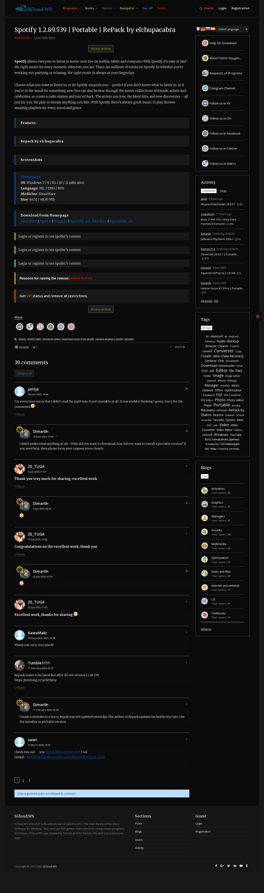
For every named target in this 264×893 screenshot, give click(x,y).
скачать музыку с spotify (109, 338)
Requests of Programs (221, 73)
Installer (29, 221)
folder (207, 376)
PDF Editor (207, 400)
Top (204, 476)
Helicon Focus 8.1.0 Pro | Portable (222, 288)
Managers (218, 516)
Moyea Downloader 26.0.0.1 (218, 204)
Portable (221, 405)
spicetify (129, 338)
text (240, 420)
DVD (205, 371)
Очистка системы (228, 449)
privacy (236, 405)
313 (205, 258)
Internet (211, 380)
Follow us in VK (216, 103)
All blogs (206, 629)
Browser (211, 346)
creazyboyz (207, 214)
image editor (232, 376)
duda (204, 199)
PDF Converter (232, 395)
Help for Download (218, 43)
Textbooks (218, 613)
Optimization (233, 390)
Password (208, 395)
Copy (238, 351)
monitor (225, 385)
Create (206, 356)
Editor (222, 370)
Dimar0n (24, 346)
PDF (219, 395)
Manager (212, 385)
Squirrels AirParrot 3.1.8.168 (218, 273)
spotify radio (34, 338)
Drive (240, 366)
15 (237, 239)
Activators (218, 489)
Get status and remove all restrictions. (54, 296)
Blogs (206, 467)
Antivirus (210, 341)
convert (207, 351)
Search (207, 8)
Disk (221, 361)
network (207, 390)
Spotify (22, 338)
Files (239, 370)
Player (208, 405)
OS (213, 599)
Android (233, 336)
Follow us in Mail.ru (218, 163)
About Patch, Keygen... (221, 58)
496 (230, 223)
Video (224, 424)
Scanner (230, 415)
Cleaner (223, 346)
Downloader (226, 366)
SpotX (45, 221)
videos (238, 430)
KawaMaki (37, 632)
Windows (221, 434)
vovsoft (207, 435)
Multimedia (22, 38)
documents (232, 361)
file (231, 370)
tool (209, 425)
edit (211, 371)
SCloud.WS (50, 866)
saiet (32, 739)
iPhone (222, 380)
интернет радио (51, 338)
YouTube (236, 435)
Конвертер (212, 444)
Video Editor (225, 430)
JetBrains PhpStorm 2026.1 (217, 239)
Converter (224, 351)
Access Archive (101, 49)
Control (234, 346)
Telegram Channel (218, 88)
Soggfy (60, 221)
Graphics (217, 502)
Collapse (19, 414)
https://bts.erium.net (62, 752)
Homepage (31, 177)
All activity (206, 301)
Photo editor (235, 400)
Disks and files (221, 572)
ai (226, 336)
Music (235, 385)
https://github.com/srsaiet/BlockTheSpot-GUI (66, 757)
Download (209, 365)
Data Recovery (232, 356)
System (230, 420)
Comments (208, 191)
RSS (216, 301)
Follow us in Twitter (219, 148)
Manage (232, 380)
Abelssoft (217, 336)
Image (218, 375)
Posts (223, 191)
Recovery (208, 410)
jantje (33, 389)
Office (219, 390)
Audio (221, 341)
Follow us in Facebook (220, 133)
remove (222, 410)
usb (215, 425)
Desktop (211, 361)
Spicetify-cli (121, 221)
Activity (208, 182)
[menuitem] (72, 8)
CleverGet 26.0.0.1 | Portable (219, 254)
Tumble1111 (39, 662)
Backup (233, 341)
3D (207, 336)
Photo (220, 399)
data (216, 356)
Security (218, 420)
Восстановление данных (222, 439)
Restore (218, 415)
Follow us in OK (216, 118)
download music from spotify (78, 338)
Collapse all (24, 373)
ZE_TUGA (36, 466)
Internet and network (225, 586)
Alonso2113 (208, 249)
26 (239, 204)
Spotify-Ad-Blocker (88, 221)
